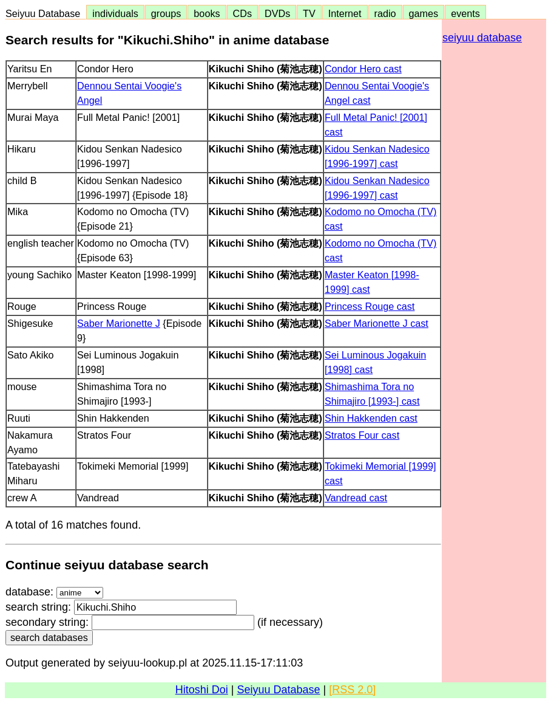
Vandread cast (356, 497)
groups (166, 13)
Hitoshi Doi (201, 690)
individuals (115, 13)
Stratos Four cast (362, 435)
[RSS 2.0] (352, 690)
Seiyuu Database (45, 13)
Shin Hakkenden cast (371, 418)
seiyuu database (482, 38)
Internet (345, 13)
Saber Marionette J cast (376, 323)
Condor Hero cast (363, 68)
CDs (242, 13)
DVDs (277, 13)
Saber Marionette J (118, 323)
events (465, 13)
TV (308, 13)
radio (385, 13)
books (206, 13)
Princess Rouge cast (369, 306)
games (424, 13)
